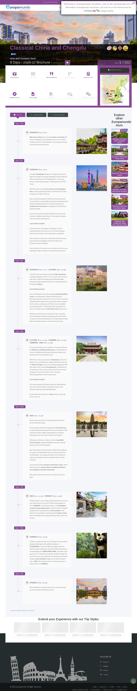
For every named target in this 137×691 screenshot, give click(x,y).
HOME (95, 684)
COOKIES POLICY (121, 687)
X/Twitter (104, 668)
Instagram (104, 664)
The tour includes (57, 115)
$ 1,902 (122, 63)
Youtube (104, 672)
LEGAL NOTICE (94, 687)
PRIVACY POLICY (107, 687)
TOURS (112, 684)
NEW (59, 8)
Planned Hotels (36, 115)
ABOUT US (103, 684)
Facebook (104, 660)
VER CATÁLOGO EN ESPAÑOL (46, 2)
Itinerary (18, 115)
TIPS (119, 684)
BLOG (125, 684)
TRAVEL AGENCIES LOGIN (78, 687)
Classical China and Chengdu (48, 48)
